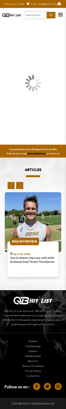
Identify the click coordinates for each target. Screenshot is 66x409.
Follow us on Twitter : (17, 3)
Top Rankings (33, 346)
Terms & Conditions (33, 366)
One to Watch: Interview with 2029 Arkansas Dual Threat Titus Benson (32, 259)
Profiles (33, 341)
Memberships (33, 356)
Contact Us (33, 376)
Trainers (33, 351)
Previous (11, 185)
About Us (33, 361)
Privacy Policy (33, 371)
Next (19, 185)
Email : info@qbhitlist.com (46, 3)
